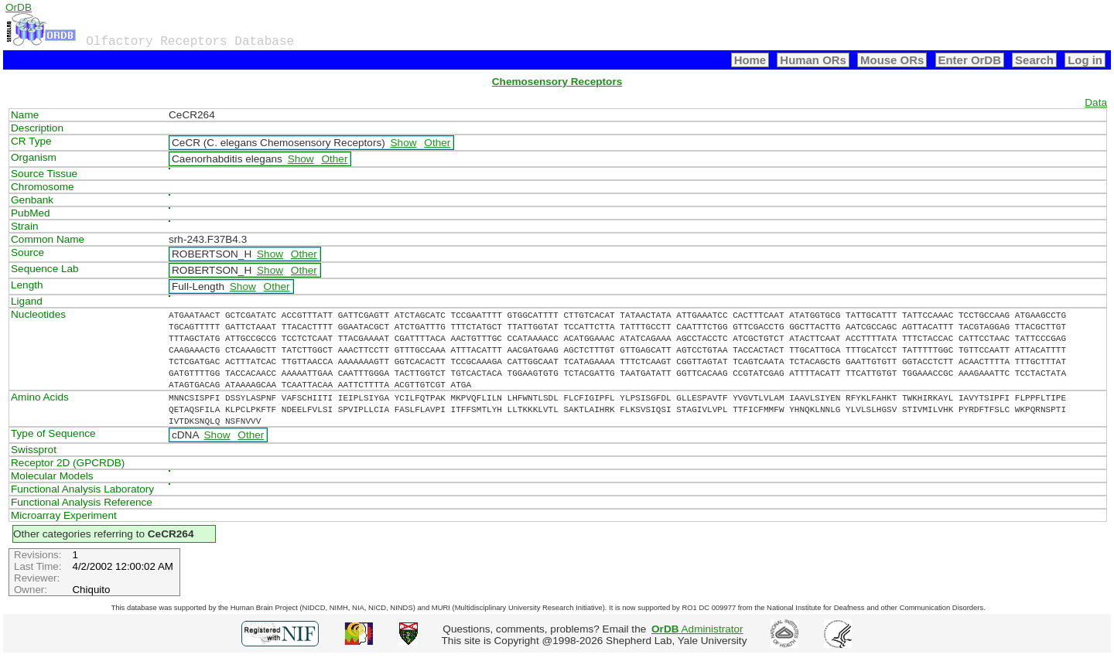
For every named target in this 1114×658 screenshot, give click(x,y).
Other (437, 142)
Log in (1085, 59)
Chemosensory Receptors (557, 81)
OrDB (18, 7)
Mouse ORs (892, 59)
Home (750, 59)
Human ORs (813, 59)
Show (404, 142)
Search (1034, 59)
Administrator (697, 629)
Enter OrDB (969, 59)
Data (1096, 102)
